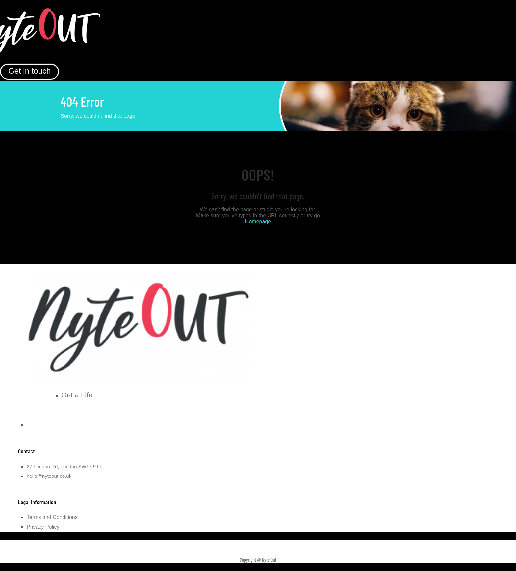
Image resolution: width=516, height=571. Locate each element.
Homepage (258, 221)
